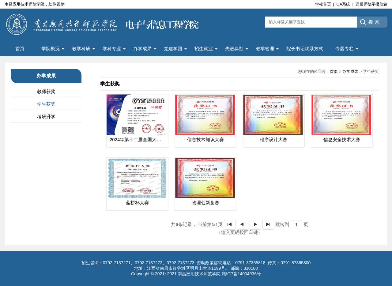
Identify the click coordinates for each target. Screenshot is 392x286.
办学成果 (142, 48)
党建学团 (173, 48)
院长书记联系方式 (304, 48)
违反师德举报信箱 (371, 4)
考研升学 (46, 116)
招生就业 (203, 48)
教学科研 (81, 48)
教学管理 (265, 48)
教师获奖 (46, 91)
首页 (19, 48)
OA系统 (343, 4)
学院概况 (50, 48)
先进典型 (234, 48)
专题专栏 (344, 48)
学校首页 (323, 4)
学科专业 (112, 48)
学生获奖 (46, 104)
